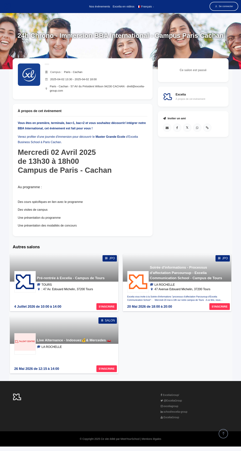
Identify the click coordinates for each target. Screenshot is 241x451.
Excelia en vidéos (124, 6)
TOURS (47, 284)
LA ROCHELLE (164, 284)
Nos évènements (99, 6)
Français (144, 6)
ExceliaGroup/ (170, 394)
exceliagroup (169, 406)
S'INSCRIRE (106, 306)
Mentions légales (151, 438)
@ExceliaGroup (171, 400)
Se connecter (224, 6)
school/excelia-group (174, 411)
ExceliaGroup (170, 417)
